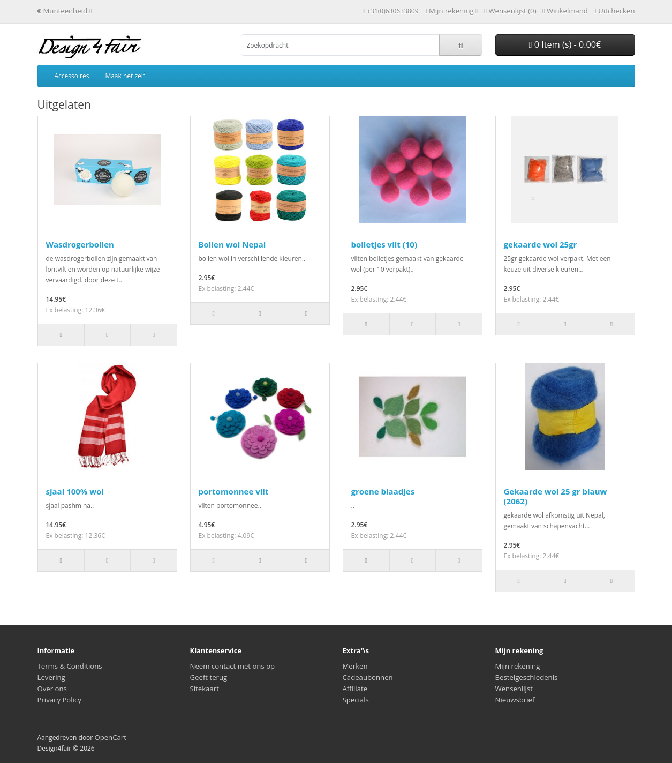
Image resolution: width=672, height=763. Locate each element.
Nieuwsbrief (515, 700)
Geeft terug (209, 677)
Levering (51, 677)
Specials (356, 700)
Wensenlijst (514, 688)
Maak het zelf (125, 75)
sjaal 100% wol (75, 491)
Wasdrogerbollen (80, 244)
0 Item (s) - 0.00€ (565, 44)
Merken (355, 666)
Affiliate (355, 688)
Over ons (52, 688)
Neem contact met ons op (232, 666)
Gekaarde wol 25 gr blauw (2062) (555, 496)
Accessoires (72, 75)
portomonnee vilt (234, 491)
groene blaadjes (383, 491)
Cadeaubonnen (368, 677)
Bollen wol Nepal (232, 244)
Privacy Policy (59, 700)
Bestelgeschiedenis (526, 677)
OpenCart (110, 737)
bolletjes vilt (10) (384, 244)
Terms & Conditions (69, 666)
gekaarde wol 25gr (540, 244)
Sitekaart (204, 688)
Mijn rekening (517, 666)
